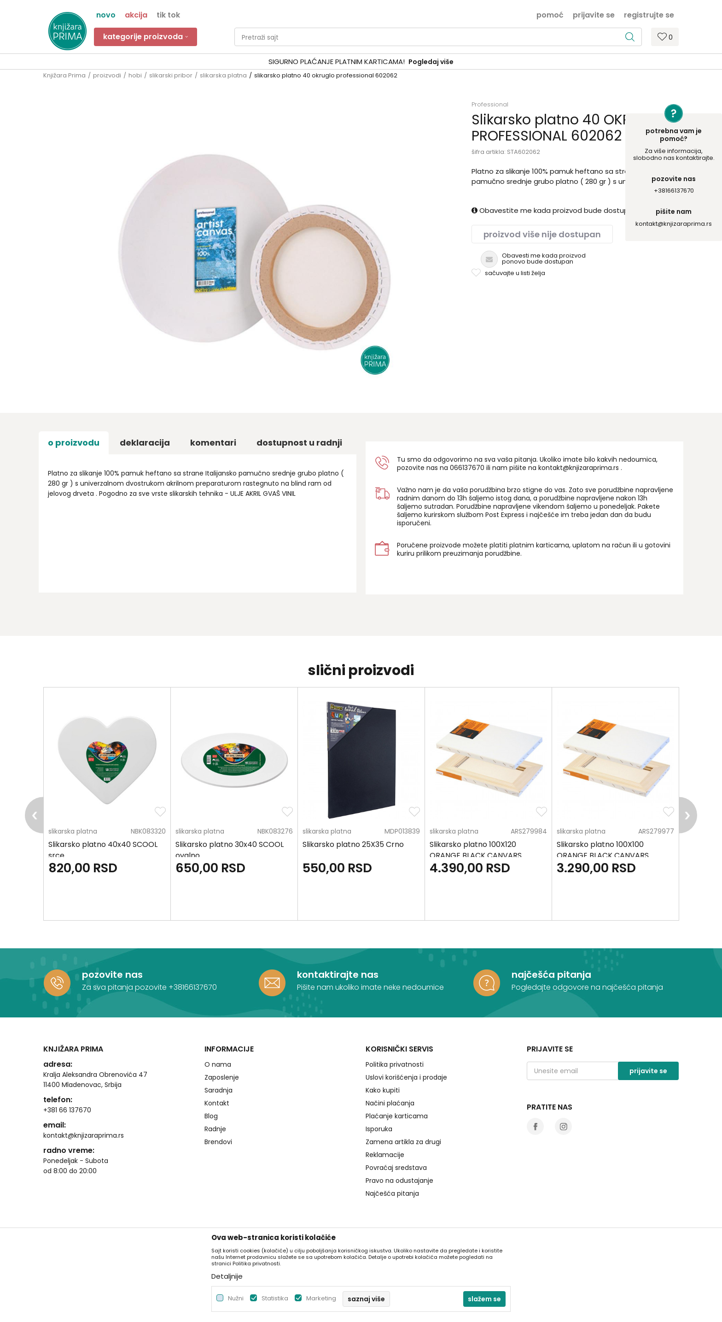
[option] (361, 62)
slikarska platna (223, 75)
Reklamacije (385, 1154)
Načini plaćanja (390, 1103)
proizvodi (107, 75)
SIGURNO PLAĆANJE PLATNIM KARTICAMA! (336, 61)
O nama (217, 1064)
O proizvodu (73, 442)
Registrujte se (649, 14)
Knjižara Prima (64, 75)
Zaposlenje (221, 1077)
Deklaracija (145, 442)
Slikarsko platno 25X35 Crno (353, 844)
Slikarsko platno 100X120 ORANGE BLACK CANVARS (476, 850)
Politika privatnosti (395, 1064)
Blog (211, 1116)
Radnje (215, 1129)
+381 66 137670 (67, 1110)
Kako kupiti (383, 1090)
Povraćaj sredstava (396, 1167)
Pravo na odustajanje (399, 1180)
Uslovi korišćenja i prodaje (406, 1077)
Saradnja (218, 1090)
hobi (135, 75)
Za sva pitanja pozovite (125, 987)
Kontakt (216, 1103)
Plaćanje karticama (397, 1116)
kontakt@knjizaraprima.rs (673, 223)
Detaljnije (227, 1276)
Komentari (213, 442)
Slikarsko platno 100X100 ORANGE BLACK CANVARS (603, 850)
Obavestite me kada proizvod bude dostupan (554, 210)
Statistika (275, 1298)
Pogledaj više (431, 61)
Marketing (321, 1298)
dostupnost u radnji (299, 442)
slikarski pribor (170, 75)
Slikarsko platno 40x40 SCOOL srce (102, 850)
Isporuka (379, 1129)
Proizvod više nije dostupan (542, 234)
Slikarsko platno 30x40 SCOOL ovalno (229, 850)
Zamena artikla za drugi (403, 1141)
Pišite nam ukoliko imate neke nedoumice (370, 987)
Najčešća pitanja (392, 1193)
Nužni (236, 1298)
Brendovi (218, 1141)
